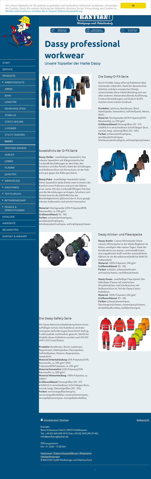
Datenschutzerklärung (66, 453)
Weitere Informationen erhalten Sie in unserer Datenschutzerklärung (64, 11)
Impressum (46, 453)
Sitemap (64, 419)
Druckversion (50, 419)
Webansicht (143, 419)
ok (133, 5)
